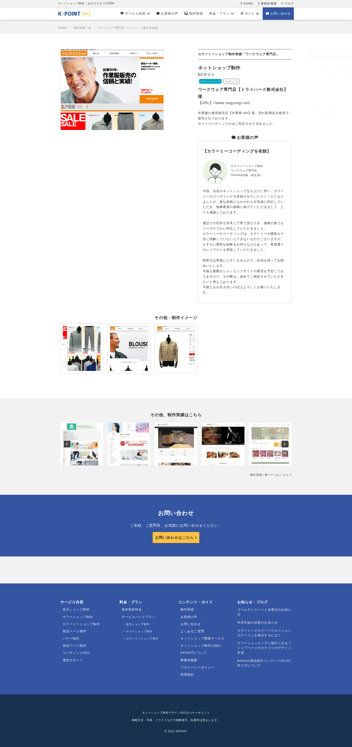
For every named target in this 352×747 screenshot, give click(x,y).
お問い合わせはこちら (174, 537)
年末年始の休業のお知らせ (257, 622)
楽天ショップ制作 (76, 609)
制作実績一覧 (83, 27)
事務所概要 (267, 3)
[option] (81, 444)
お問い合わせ (278, 13)
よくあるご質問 (192, 631)
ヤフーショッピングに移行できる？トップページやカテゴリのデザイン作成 (264, 647)
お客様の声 (167, 13)
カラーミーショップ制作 (81, 624)
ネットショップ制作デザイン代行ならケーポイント (176, 712)
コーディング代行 (76, 653)
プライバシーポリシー (197, 667)
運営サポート (73, 660)
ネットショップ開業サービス (202, 638)
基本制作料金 (132, 609)
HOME (246, 3)
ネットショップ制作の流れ (200, 645)
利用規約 (187, 674)
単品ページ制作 (74, 645)
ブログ (287, 3)
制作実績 (193, 13)
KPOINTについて (193, 653)
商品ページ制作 (74, 631)
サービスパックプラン (139, 617)
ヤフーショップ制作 (78, 617)
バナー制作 (71, 638)
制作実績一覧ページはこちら (269, 474)
